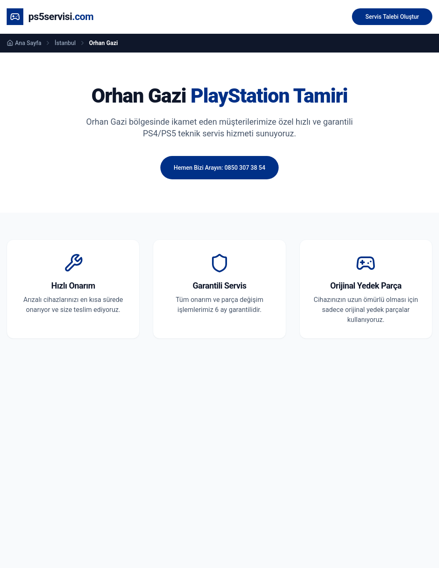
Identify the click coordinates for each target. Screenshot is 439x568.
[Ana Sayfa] (50, 16)
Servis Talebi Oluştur (392, 16)
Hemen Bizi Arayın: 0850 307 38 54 (219, 167)
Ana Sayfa (24, 43)
